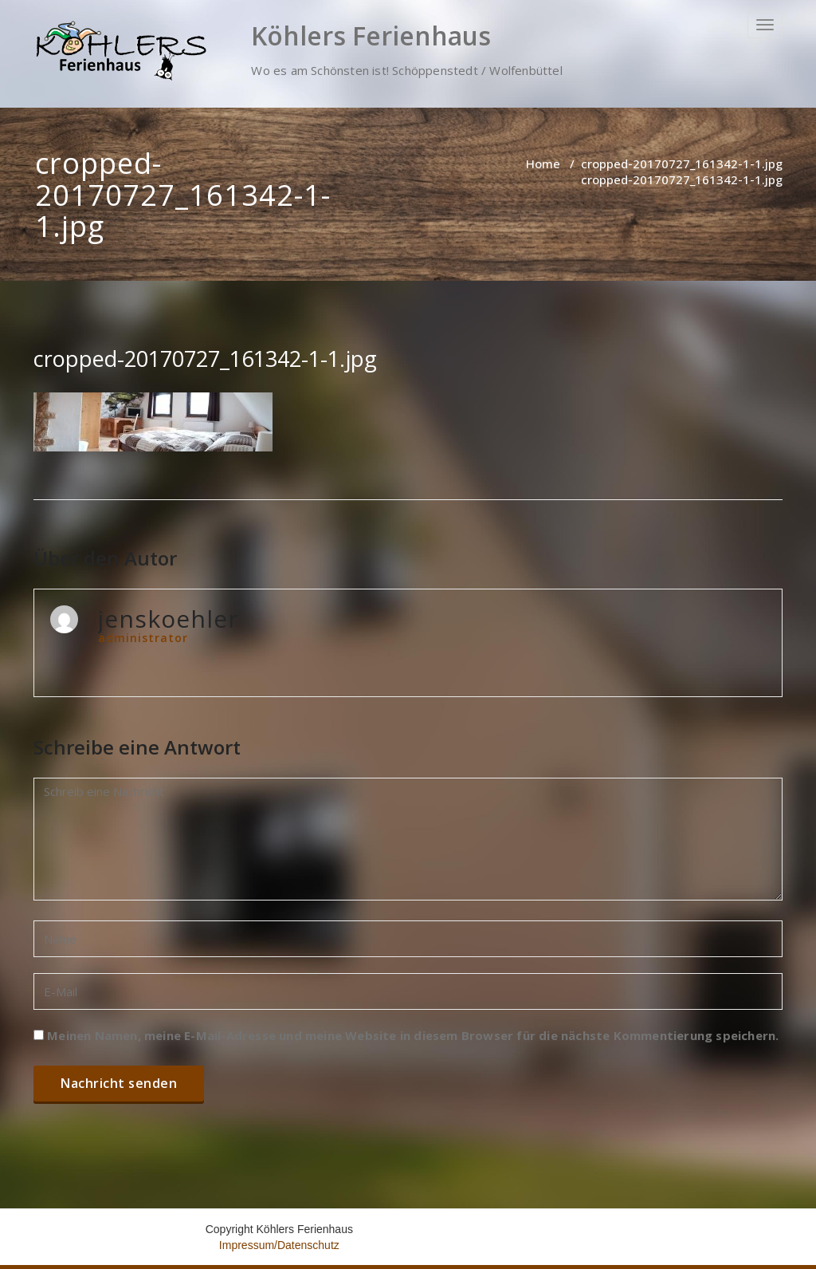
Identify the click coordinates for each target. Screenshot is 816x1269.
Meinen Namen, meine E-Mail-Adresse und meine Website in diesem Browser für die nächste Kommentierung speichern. (413, 1035)
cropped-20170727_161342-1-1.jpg (682, 163)
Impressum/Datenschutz (279, 1245)
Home (543, 163)
